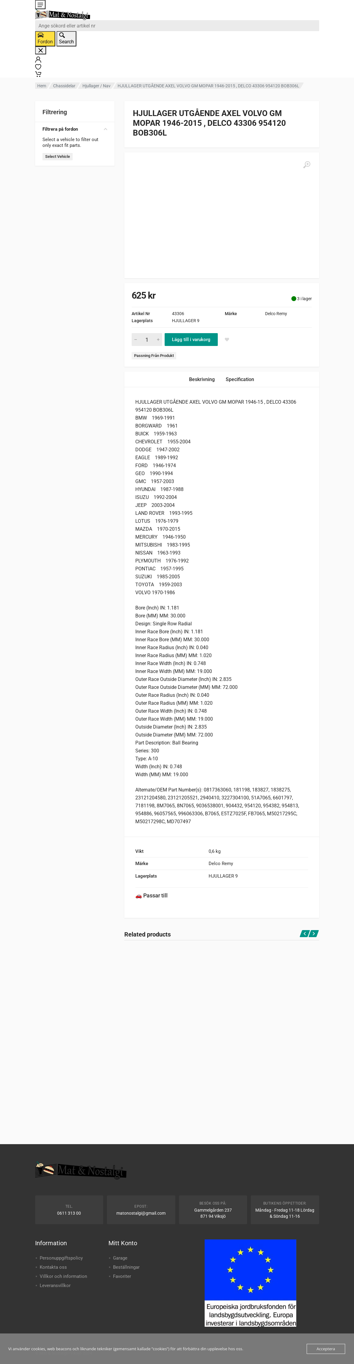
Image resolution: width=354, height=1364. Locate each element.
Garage (120, 1258)
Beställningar (126, 1267)
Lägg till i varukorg (191, 339)
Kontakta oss (53, 1267)
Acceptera (326, 1348)
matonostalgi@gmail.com (141, 1213)
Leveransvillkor (55, 1285)
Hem (41, 85)
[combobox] (177, 25)
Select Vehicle (57, 156)
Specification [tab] (240, 379)
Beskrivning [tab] (202, 379)
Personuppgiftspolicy (61, 1258)
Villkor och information (63, 1276)
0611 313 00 (69, 1213)
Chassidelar (64, 85)
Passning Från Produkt (154, 355)
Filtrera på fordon (74, 129)
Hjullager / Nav (96, 85)
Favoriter (122, 1276)
